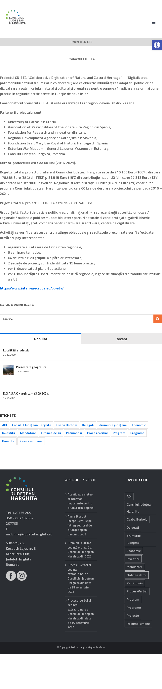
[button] (157, 45)
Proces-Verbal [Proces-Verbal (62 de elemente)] (97, 433)
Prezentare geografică (31, 367)
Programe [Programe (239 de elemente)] (137, 433)
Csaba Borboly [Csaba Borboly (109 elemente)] (66, 425)
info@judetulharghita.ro (33, 534)
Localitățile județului (16, 350)
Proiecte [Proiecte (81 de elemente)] (133, 615)
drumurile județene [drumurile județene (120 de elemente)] (113, 425)
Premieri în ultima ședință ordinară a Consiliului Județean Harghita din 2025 (81, 550)
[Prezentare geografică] (8, 367)
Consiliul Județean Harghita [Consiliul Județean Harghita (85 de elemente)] (31, 425)
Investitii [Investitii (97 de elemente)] (133, 558)
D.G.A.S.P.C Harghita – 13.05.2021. (26, 393)
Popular (40, 339)
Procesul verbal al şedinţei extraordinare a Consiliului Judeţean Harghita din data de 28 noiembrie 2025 (81, 578)
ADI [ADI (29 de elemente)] (129, 496)
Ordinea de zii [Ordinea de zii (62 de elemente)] (51, 433)
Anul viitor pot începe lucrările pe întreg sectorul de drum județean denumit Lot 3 (80, 525)
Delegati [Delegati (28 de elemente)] (88, 425)
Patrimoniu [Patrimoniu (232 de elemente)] (74, 433)
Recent (121, 339)
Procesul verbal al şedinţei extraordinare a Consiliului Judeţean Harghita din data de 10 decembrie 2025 (81, 614)
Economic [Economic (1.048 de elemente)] (139, 425)
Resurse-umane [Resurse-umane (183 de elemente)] (31, 441)
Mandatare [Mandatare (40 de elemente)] (28, 433)
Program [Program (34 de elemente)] (119, 433)
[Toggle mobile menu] (154, 24)
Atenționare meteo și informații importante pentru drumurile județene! (81, 501)
